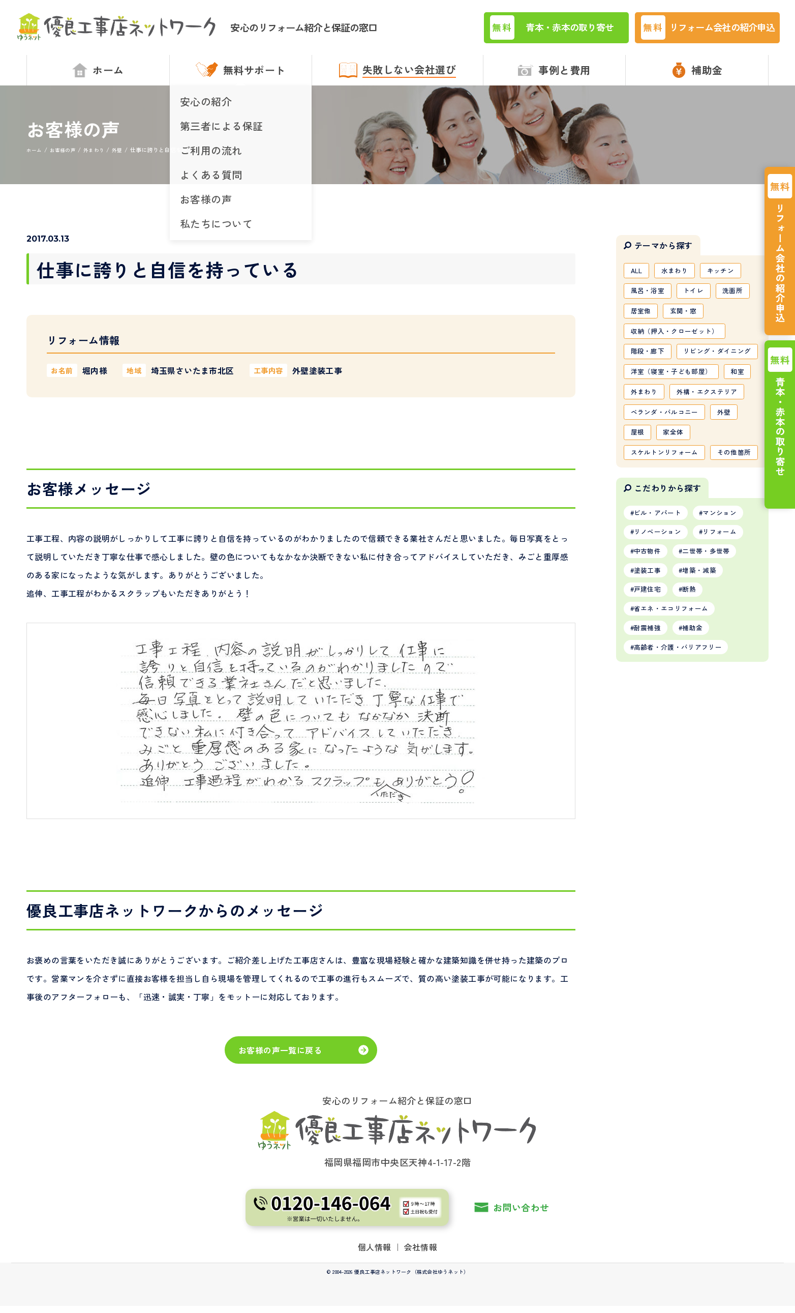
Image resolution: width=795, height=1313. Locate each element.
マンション (729, 603)
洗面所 (741, 300)
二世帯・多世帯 (714, 644)
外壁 (732, 475)
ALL (638, 278)
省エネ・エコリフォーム (675, 707)
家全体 (677, 497)
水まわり (679, 278)
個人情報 (374, 1254)
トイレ (699, 300)
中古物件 (649, 644)
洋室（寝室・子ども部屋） (675, 409)
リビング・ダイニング (668, 388)
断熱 (696, 686)
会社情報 (421, 1254)
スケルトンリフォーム (668, 519)
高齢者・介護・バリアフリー (682, 749)
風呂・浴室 (649, 300)
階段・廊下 (649, 366)
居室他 (642, 322)
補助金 (700, 728)
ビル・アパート (660, 603)
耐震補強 (649, 728)
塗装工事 (649, 665)
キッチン (728, 278)
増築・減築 (707, 665)
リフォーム (729, 624)
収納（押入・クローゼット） (678, 344)
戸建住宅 (649, 686)
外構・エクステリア (664, 453)
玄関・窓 (688, 322)
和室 (638, 431)
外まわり (680, 431)
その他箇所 (649, 541)
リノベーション (660, 624)
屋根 (638, 497)
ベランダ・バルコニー (668, 475)
